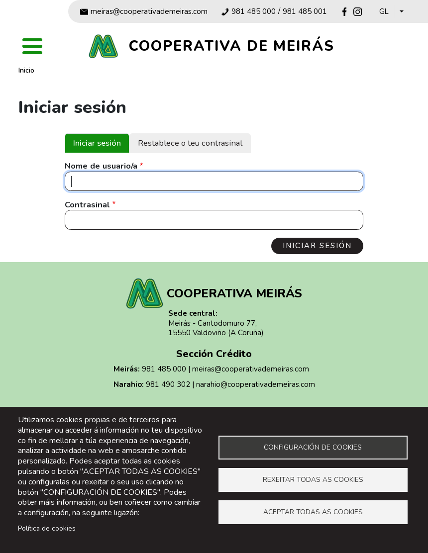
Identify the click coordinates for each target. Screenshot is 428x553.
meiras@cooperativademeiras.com (149, 11)
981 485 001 (305, 11)
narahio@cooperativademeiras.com (255, 384)
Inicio (26, 70)
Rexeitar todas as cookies (313, 479)
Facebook (344, 11)
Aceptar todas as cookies (313, 512)
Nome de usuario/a (101, 166)
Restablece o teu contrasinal (190, 143)
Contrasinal (87, 204)
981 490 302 (168, 384)
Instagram (357, 11)
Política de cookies (47, 528)
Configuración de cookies (313, 447)
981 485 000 (253, 11)
